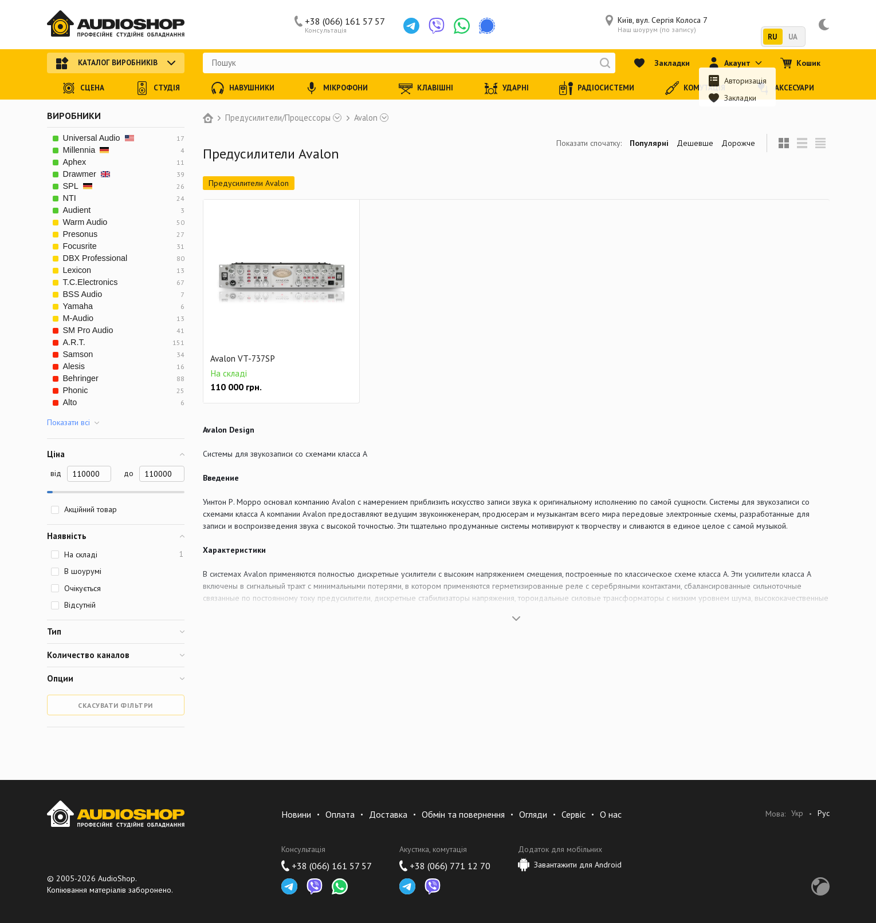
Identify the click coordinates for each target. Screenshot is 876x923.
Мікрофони (336, 88)
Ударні (506, 88)
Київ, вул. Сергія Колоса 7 (657, 24)
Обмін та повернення (463, 814)
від (55, 473)
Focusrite (80, 246)
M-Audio (78, 318)
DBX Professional (95, 258)
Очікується (75, 588)
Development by (820, 886)
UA (793, 37)
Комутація (695, 88)
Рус (824, 813)
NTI (69, 198)
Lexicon (77, 270)
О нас (611, 814)
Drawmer (86, 174)
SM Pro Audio (88, 330)
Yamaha (78, 306)
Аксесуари (785, 88)
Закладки (662, 63)
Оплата (340, 814)
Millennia (86, 150)
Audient (77, 210)
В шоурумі (75, 571)
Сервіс (573, 814)
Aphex (75, 162)
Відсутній (73, 605)
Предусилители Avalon (249, 183)
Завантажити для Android (570, 864)
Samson (78, 354)
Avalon (366, 118)
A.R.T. (74, 342)
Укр (797, 813)
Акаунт (735, 63)
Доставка (388, 814)
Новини (296, 814)
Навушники (242, 88)
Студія (157, 88)
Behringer (81, 378)
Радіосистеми (596, 88)
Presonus (80, 234)
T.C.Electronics (90, 282)
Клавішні (426, 88)
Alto (70, 402)
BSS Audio (83, 294)
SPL (77, 186)
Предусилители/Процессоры (278, 118)
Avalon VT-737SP (242, 358)
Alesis (74, 366)
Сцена (83, 88)
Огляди (533, 814)
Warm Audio (85, 222)
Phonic (75, 390)
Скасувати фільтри (115, 705)
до (128, 473)
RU (772, 37)
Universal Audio (98, 137)
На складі (116, 554)
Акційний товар (83, 509)
